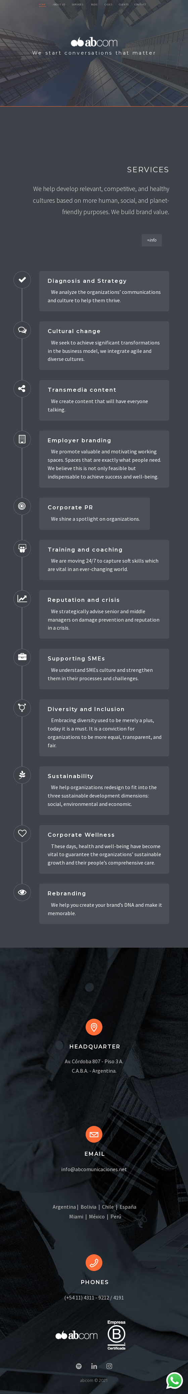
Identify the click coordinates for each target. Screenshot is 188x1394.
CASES (108, 4)
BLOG (94, 4)
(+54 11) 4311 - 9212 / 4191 (94, 1297)
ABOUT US (59, 4)
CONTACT (140, 4)
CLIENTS (124, 4)
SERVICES (78, 4)
